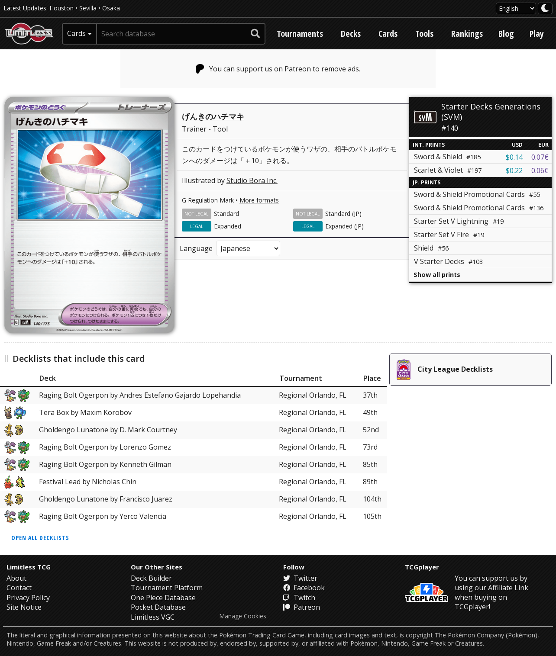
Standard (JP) (343, 213)
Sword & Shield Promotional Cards (477, 194)
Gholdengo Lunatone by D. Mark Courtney (108, 429)
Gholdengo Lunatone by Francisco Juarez (105, 499)
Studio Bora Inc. (252, 180)
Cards (388, 33)
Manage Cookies (242, 616)
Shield (431, 248)
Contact (19, 587)
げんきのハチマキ (213, 116)
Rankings (467, 33)
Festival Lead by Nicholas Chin (87, 481)
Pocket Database (158, 607)
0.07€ (540, 157)
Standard (226, 213)
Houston (61, 8)
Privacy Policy (28, 597)
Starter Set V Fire (449, 234)
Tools (424, 33)
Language (196, 248)
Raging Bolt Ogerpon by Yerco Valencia (102, 516)
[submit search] (255, 34)
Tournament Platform (167, 587)
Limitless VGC (153, 617)
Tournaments (300, 33)
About (16, 578)
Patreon (301, 607)
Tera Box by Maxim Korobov (85, 412)
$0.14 (514, 157)
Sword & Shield (447, 156)
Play (537, 33)
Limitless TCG (28, 567)
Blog (506, 33)
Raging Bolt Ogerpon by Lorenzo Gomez (105, 447)
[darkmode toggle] (545, 8)
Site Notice (24, 607)
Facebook (304, 587)
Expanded (227, 226)
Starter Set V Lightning (459, 221)
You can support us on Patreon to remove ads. (278, 69)
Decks (351, 33)
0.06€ (540, 170)
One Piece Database (163, 597)
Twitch (299, 597)
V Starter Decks (448, 261)
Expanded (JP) (344, 226)
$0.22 (514, 170)
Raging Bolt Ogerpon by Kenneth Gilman (105, 464)
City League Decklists (445, 369)
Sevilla (88, 8)
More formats (259, 200)
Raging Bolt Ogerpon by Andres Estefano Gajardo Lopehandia (140, 395)
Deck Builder (151, 578)
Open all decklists (40, 538)
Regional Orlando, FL (312, 395)
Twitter (300, 578)
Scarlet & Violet (448, 170)
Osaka (111, 8)
